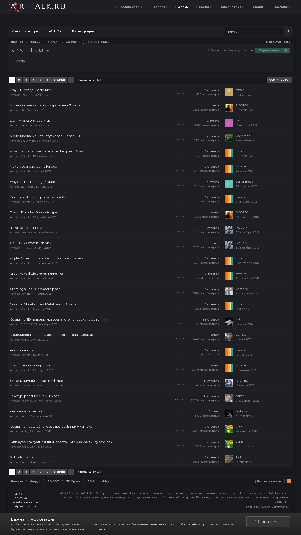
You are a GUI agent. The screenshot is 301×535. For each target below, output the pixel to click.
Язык (17, 493)
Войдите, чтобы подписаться (231, 50)
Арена (204, 7)
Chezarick (242, 288)
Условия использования (87, 529)
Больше (282, 7)
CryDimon (27, 140)
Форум (183, 7)
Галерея (159, 7)
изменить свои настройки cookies (173, 524)
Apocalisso (27, 385)
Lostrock (241, 411)
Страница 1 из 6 (89, 80)
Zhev (23, 95)
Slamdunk (27, 186)
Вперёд (59, 79)
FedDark (26, 232)
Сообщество (130, 7)
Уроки (258, 7)
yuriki (24, 339)
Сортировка (279, 79)
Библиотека (231, 7)
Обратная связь (24, 506)
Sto (22, 110)
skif (238, 319)
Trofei (24, 125)
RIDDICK (242, 105)
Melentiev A (28, 400)
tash (239, 120)
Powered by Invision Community (266, 506)
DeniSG (241, 334)
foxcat (240, 90)
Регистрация (83, 31)
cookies (93, 524)
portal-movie (244, 181)
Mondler (26, 156)
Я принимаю (268, 521)
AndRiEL (242, 380)
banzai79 (242, 396)
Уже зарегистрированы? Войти (39, 31)
